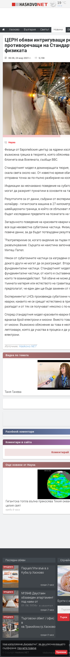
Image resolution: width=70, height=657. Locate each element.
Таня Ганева (13, 392)
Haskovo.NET (27, 346)
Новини (58, 29)
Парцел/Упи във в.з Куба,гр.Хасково (34, 570)
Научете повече (26, 648)
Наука (11, 142)
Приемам (61, 652)
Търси (63, 617)
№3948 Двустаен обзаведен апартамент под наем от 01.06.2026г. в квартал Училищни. (37, 601)
